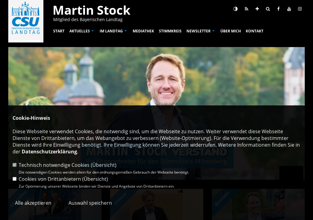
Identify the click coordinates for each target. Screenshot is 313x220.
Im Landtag (111, 31)
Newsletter (198, 31)
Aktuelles (79, 31)
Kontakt (254, 31)
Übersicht (103, 165)
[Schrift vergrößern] (257, 8)
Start (58, 31)
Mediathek (143, 31)
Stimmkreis (170, 31)
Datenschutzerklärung (49, 151)
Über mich (230, 31)
